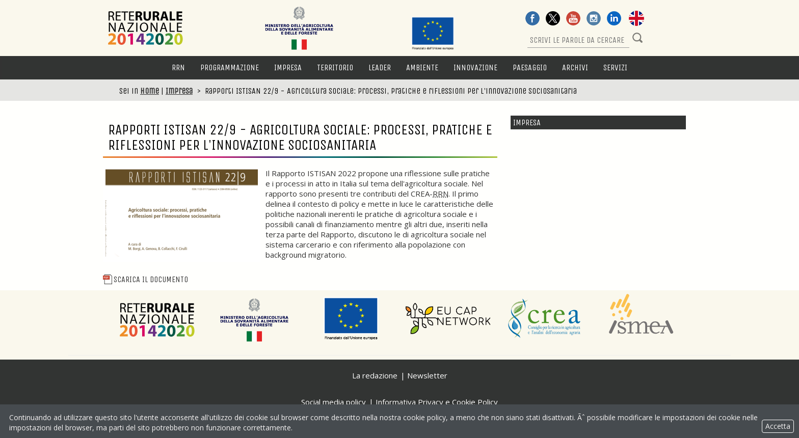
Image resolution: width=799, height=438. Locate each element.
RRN (178, 67)
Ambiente (422, 67)
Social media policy (333, 402)
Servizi (615, 67)
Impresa (288, 67)
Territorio (335, 67)
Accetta (777, 426)
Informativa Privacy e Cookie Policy (437, 402)
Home (149, 91)
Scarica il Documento (145, 279)
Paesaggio (530, 67)
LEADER (379, 67)
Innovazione (475, 67)
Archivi (575, 67)
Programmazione (229, 67)
